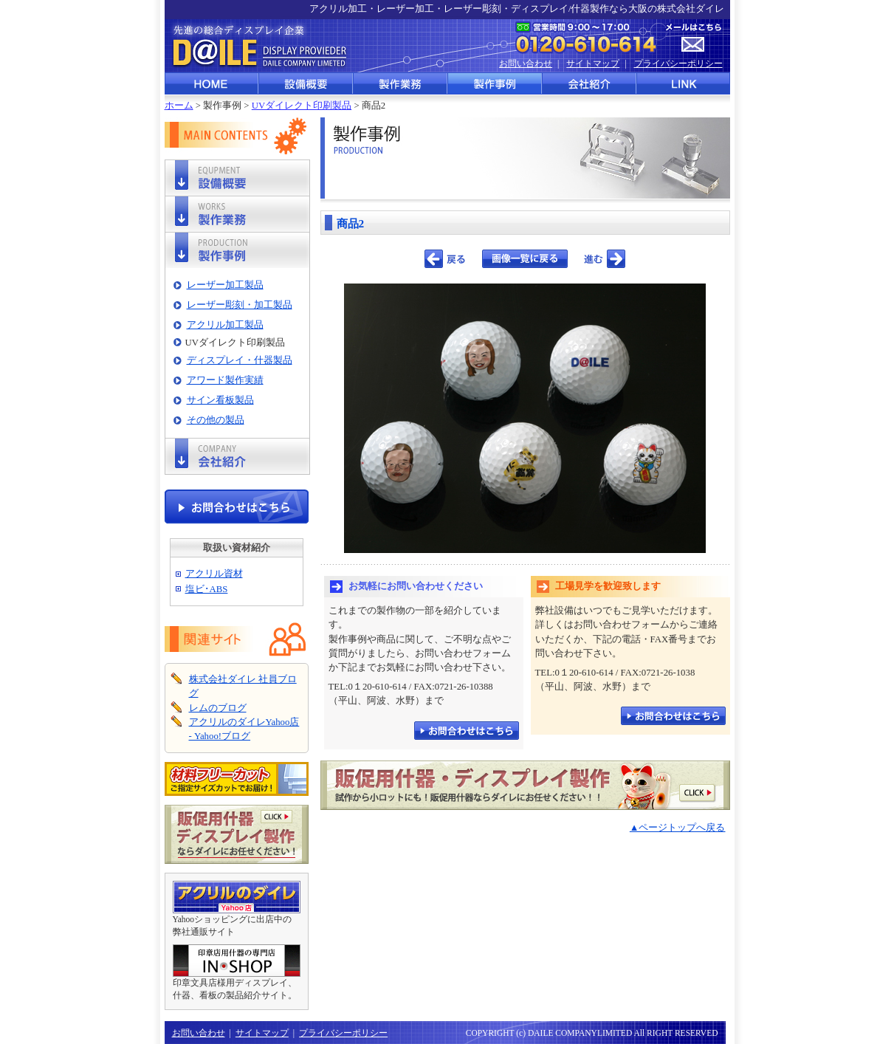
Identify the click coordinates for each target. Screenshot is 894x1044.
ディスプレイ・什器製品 (239, 360)
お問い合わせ (525, 63)
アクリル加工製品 (225, 325)
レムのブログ (218, 708)
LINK (683, 83)
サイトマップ (592, 63)
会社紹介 (590, 83)
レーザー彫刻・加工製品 (239, 305)
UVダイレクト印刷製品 (301, 105)
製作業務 (401, 83)
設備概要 (306, 83)
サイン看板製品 (220, 400)
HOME (212, 83)
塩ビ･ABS (206, 589)
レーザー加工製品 (225, 285)
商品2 (351, 223)
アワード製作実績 (225, 380)
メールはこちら (693, 38)
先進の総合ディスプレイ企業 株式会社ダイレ (257, 46)
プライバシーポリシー (678, 63)
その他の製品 (215, 420)
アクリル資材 (214, 574)
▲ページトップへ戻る (678, 828)
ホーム (179, 105)
